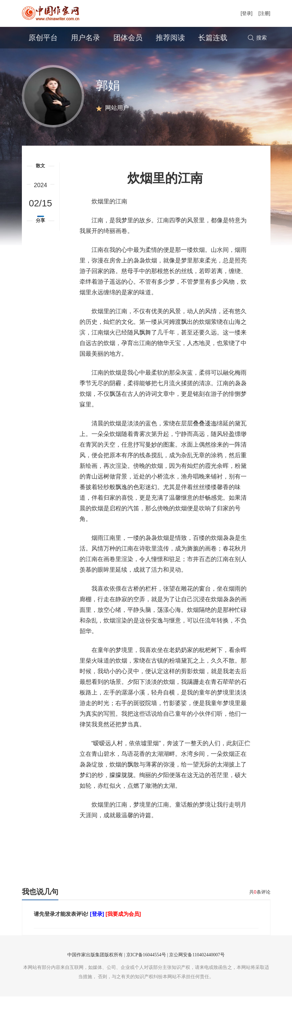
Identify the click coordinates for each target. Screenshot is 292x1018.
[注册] (264, 13)
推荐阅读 (170, 38)
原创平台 (43, 38)
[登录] (247, 13)
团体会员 (128, 38)
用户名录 (85, 38)
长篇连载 (212, 38)
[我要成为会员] (123, 935)
